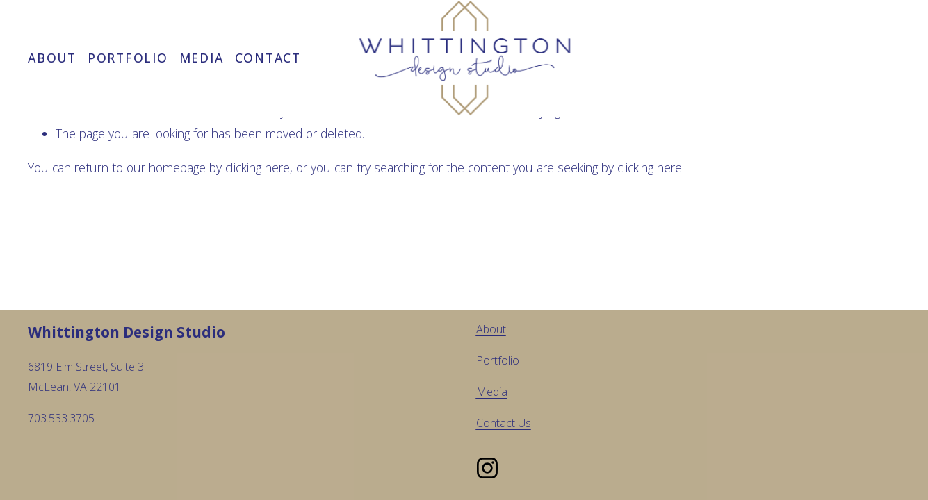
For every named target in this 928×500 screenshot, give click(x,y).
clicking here (257, 167)
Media (201, 57)
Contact (268, 57)
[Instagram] (487, 468)
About (52, 57)
